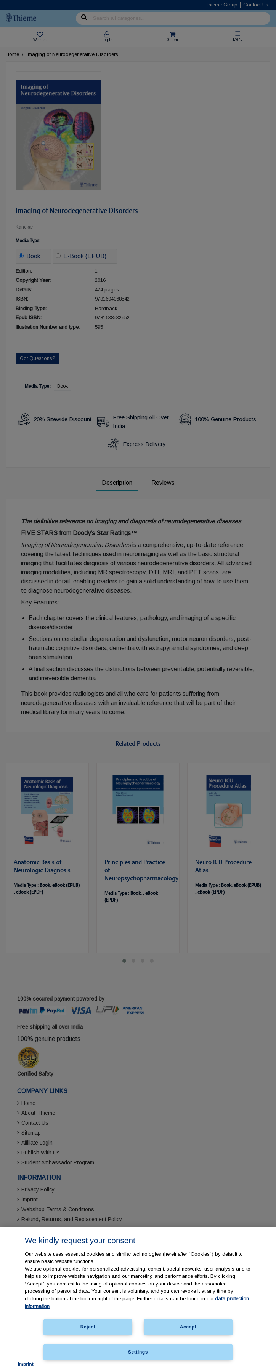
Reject (88, 1327)
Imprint (26, 1364)
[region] (138, 1298)
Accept (188, 1327)
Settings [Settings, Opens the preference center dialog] (138, 1352)
